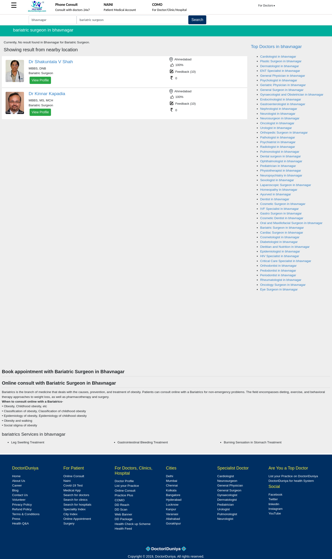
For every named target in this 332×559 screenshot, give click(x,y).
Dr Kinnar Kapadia (47, 93)
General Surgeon (229, 490)
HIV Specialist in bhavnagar (279, 256)
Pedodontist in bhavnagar (278, 270)
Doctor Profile (124, 481)
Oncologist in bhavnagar (277, 123)
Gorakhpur (173, 523)
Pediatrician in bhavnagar (278, 166)
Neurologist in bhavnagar (277, 113)
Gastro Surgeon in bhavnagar (281, 213)
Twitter (273, 499)
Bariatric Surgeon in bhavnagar (282, 227)
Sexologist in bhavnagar (277, 180)
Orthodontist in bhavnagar (278, 265)
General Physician (230, 485)
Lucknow (172, 504)
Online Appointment (77, 519)
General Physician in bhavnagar (282, 75)
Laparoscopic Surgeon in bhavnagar (285, 185)
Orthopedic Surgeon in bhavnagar (284, 132)
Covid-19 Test (73, 485)
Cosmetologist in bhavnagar (280, 237)
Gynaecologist (227, 495)
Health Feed (123, 528)
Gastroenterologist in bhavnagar (282, 104)
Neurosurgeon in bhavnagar (280, 118)
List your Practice (127, 485)
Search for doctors (76, 495)
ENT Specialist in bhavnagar (280, 70)
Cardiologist (225, 476)
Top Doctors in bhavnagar (276, 46)
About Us (18, 481)
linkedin (273, 504)
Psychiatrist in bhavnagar (278, 142)
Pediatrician (225, 504)
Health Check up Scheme (132, 524)
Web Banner (123, 514)
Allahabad (173, 519)
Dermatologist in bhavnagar (279, 66)
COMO (119, 500)
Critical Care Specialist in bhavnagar (285, 261)
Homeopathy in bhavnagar (278, 189)
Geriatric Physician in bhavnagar (283, 85)
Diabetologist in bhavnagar (279, 242)
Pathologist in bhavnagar (277, 137)
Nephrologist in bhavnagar (278, 108)
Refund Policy (22, 509)
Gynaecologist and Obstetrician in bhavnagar (291, 94)
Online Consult (73, 476)
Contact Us (20, 495)
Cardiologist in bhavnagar (278, 56)
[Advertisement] (166, 333)
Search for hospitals (77, 504)
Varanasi (172, 514)
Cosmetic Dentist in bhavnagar (281, 218)
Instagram (275, 509)
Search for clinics (75, 499)
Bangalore (173, 495)
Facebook (275, 494)
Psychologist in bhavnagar (278, 80)
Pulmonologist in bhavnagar (279, 151)
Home (16, 476)
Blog (15, 490)
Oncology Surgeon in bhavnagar (283, 284)
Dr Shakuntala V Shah (51, 61)
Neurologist (225, 519)
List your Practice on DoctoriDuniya (293, 476)
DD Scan (121, 509)
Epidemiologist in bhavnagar (280, 251)
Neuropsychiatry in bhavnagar (281, 175)
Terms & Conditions (26, 514)
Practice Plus (124, 495)
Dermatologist (227, 499)
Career (17, 485)
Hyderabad (174, 499)
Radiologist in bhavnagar (277, 146)
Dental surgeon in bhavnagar (280, 156)
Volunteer (18, 499)
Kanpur (171, 509)
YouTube (274, 513)
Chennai (172, 485)
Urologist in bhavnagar (276, 128)
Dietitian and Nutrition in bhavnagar (285, 246)
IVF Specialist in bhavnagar (279, 208)
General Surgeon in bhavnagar (282, 90)
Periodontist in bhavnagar (278, 275)
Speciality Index (74, 509)
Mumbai (171, 481)
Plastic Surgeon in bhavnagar (281, 61)
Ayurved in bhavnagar (275, 194)
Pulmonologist (227, 514)
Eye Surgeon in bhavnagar (279, 289)
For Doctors (266, 5)
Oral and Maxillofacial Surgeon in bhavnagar (291, 223)
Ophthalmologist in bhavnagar (281, 161)
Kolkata (171, 490)
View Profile (40, 80)
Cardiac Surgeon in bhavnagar (281, 232)
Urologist (223, 509)
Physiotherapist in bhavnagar (280, 170)
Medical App (72, 490)
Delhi (169, 476)
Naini (67, 481)
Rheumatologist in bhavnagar (281, 280)
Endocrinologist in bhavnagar (280, 99)
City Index (70, 514)
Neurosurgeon (227, 481)
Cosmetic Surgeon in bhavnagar (282, 204)
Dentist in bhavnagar (274, 199)
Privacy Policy (22, 504)
